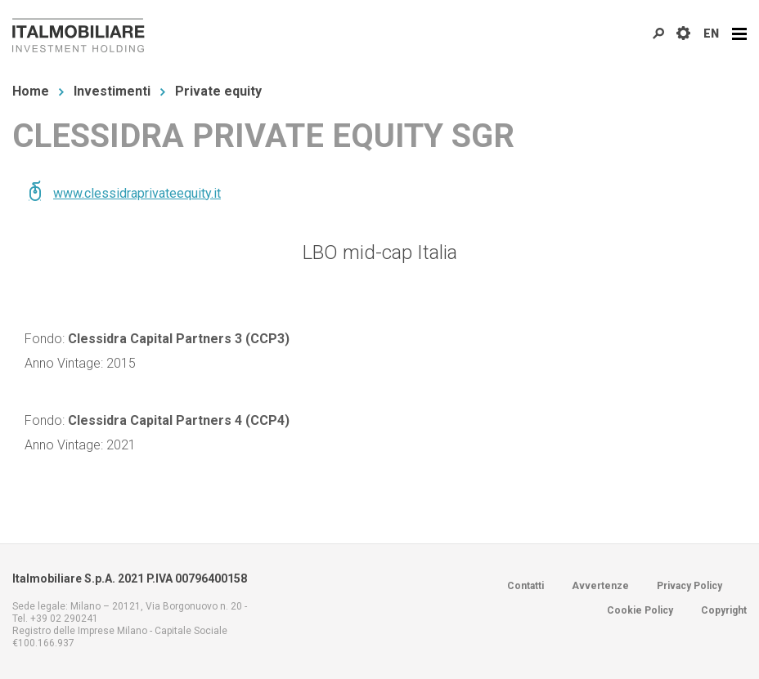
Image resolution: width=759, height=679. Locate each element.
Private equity (218, 91)
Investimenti (112, 91)
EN (711, 33)
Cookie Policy (640, 610)
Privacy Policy (689, 586)
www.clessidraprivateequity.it (137, 193)
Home (30, 91)
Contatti (525, 586)
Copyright (724, 610)
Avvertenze (600, 586)
